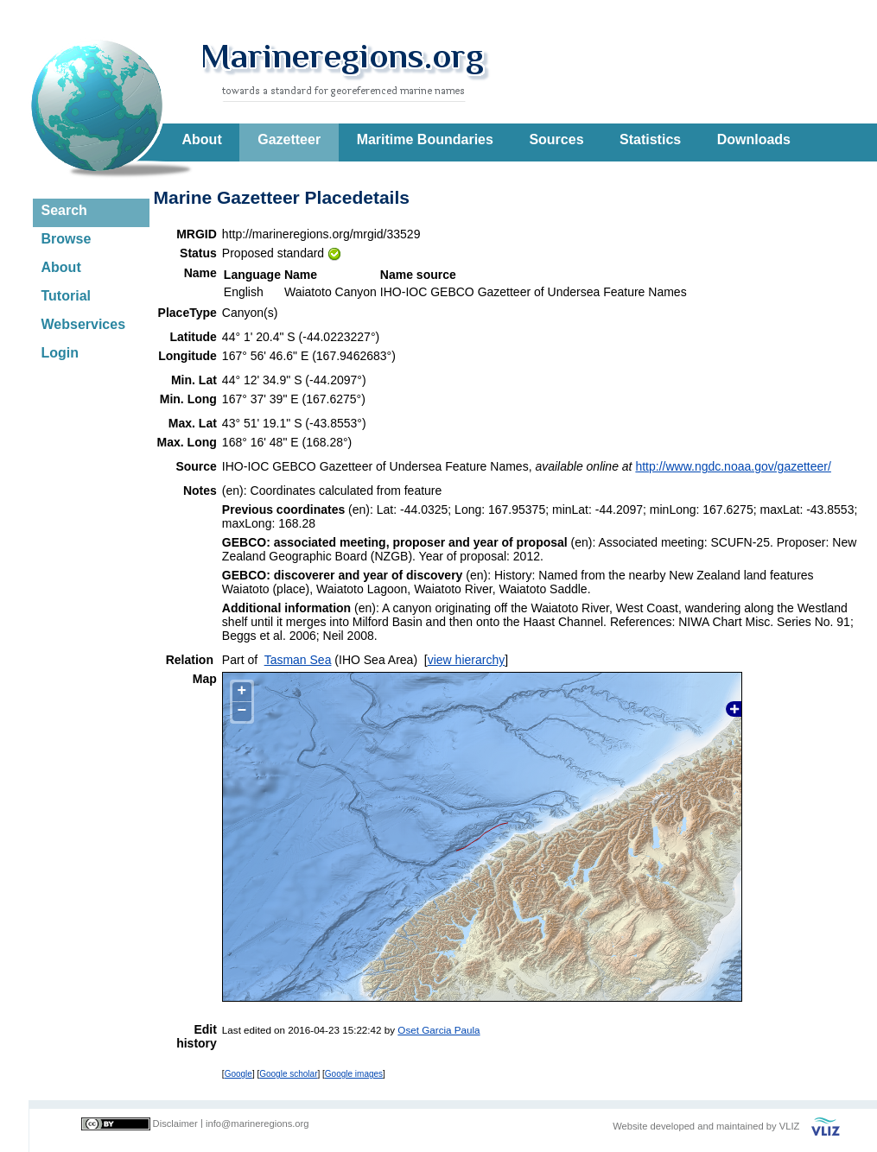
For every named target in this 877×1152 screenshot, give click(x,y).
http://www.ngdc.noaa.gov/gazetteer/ (732, 466)
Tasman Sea (298, 660)
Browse (66, 238)
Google (238, 1074)
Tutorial (66, 295)
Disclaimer (175, 1123)
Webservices (83, 324)
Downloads (754, 139)
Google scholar (288, 1074)
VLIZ (789, 1126)
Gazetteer (289, 139)
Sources (556, 139)
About (202, 139)
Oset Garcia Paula (438, 1029)
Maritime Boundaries (425, 139)
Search (64, 210)
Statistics (650, 139)
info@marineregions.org (257, 1123)
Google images (354, 1074)
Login (60, 352)
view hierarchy (466, 660)
